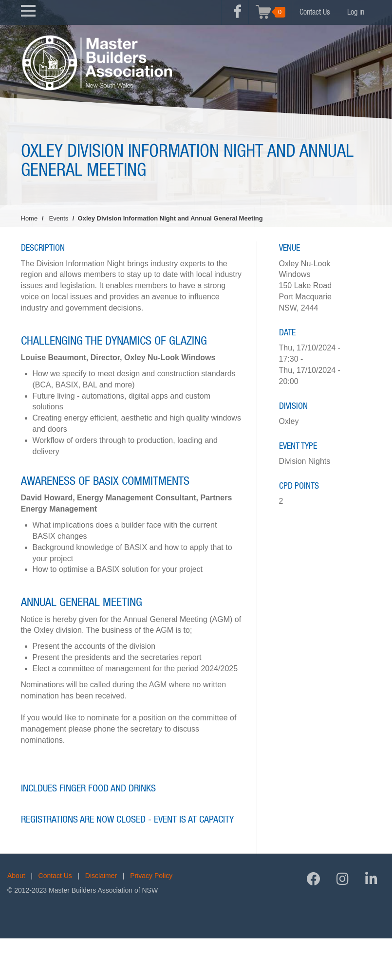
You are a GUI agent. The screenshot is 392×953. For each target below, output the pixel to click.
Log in (355, 12)
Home (29, 218)
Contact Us (314, 12)
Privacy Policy (151, 876)
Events (59, 218)
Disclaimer (101, 876)
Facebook (237, 17)
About (16, 876)
